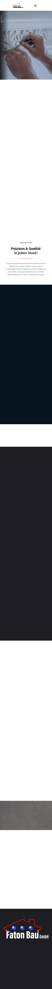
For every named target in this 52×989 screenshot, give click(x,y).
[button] (35, 5)
